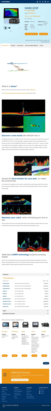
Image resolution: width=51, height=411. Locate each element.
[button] (19, 28)
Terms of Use (44, 405)
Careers (28, 393)
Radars (3, 391)
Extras (41, 45)
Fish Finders (4, 393)
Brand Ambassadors (30, 398)
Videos (15, 396)
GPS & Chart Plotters (6, 394)
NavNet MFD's (5, 389)
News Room (28, 391)
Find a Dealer (43, 34)
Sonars (3, 399)
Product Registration (18, 391)
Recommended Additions (31, 45)
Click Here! (32, 89)
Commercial (4, 401)
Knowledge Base (17, 394)
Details (4, 355)
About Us (28, 389)
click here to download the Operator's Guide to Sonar (15, 93)
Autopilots (4, 396)
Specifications (5, 45)
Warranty (16, 398)
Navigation (4, 398)
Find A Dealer (29, 394)
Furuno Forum (17, 393)
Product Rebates (29, 396)
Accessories (20, 45)
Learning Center (17, 389)
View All (46, 363)
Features (13, 45)
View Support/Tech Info (31, 34)
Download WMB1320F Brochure (19, 379)
